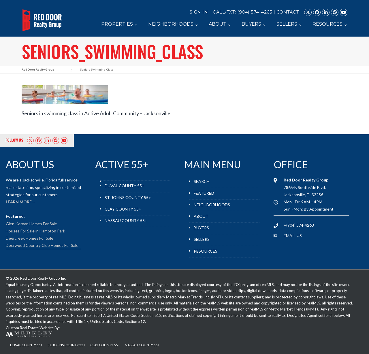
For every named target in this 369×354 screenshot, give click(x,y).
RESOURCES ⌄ (329, 24)
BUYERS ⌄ (254, 24)
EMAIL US (293, 235)
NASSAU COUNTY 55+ (126, 220)
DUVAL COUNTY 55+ (124, 185)
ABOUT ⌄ (220, 24)
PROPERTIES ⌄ (119, 24)
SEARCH (202, 181)
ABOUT (201, 216)
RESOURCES (205, 251)
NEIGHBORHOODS (212, 204)
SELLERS (202, 239)
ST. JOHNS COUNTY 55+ (128, 197)
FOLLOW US (14, 140)
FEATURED (204, 193)
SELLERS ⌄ (289, 24)
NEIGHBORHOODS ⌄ (173, 24)
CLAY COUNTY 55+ (123, 209)
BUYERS (201, 227)
